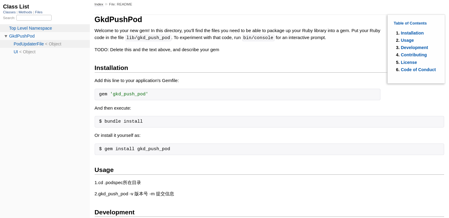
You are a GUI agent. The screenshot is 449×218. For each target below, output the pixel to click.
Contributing (414, 54)
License (409, 62)
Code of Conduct (418, 69)
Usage (407, 40)
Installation (412, 33)
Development (414, 47)
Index (99, 4)
